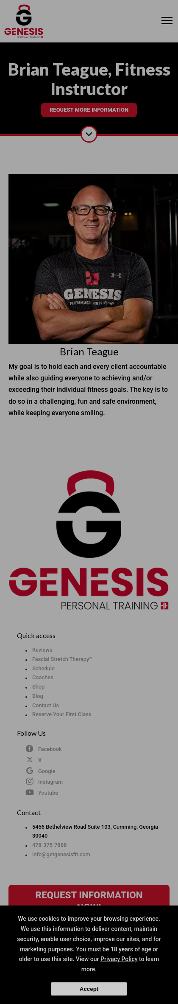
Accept (89, 989)
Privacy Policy (119, 959)
